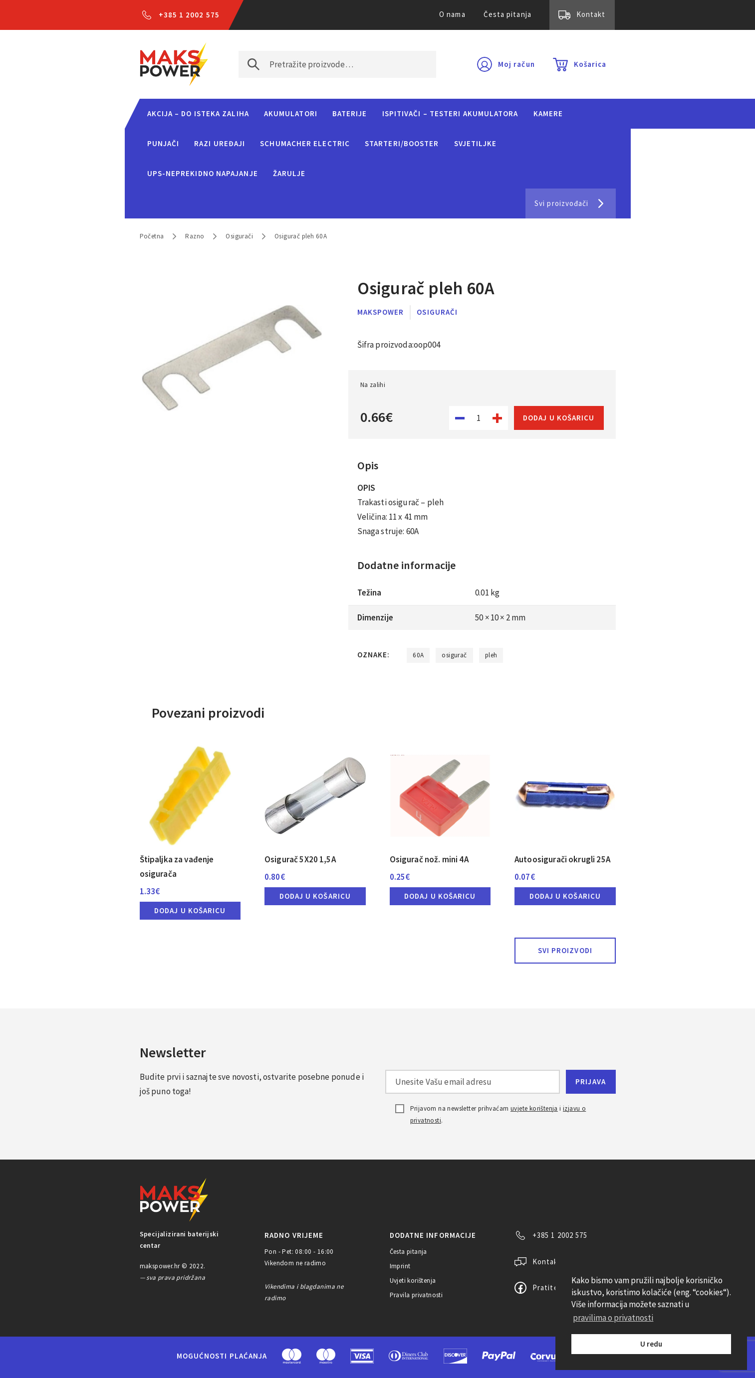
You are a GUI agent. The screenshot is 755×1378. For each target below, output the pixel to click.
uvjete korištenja (534, 1108)
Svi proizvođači (561, 203)
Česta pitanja (507, 14)
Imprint (400, 1266)
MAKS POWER (174, 64)
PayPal (498, 1356)
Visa (362, 1356)
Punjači (163, 143)
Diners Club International (409, 1356)
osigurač (454, 655)
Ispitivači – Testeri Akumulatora (450, 113)
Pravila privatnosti (416, 1295)
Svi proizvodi (565, 950)
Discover (455, 1356)
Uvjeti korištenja (413, 1280)
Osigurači (239, 236)
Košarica (590, 64)
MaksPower (380, 312)
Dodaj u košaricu (558, 417)
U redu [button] (651, 1344)
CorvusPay (554, 1356)
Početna (152, 236)
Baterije (349, 113)
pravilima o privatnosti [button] (613, 1317)
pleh (491, 655)
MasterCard (291, 1356)
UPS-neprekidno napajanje (202, 173)
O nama (452, 14)
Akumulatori (290, 113)
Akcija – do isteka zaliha (198, 113)
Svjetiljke (475, 143)
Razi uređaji (219, 143)
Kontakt (591, 14)
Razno (194, 236)
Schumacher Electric (305, 143)
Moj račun (516, 64)
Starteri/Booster (402, 143)
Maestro (325, 1356)
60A (418, 655)
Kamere (548, 113)
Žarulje (289, 173)
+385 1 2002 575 (189, 14)
